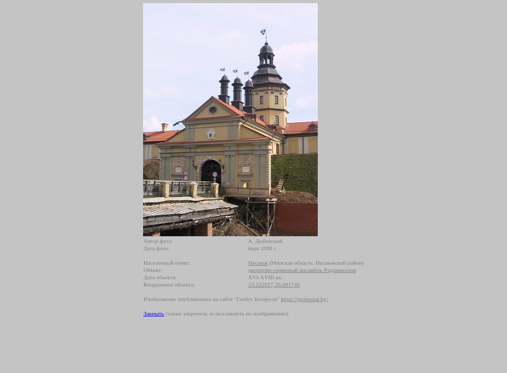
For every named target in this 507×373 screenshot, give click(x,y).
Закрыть (154, 313)
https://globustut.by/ (304, 299)
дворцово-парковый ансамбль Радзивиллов (302, 270)
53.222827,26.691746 (274, 284)
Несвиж (258, 263)
